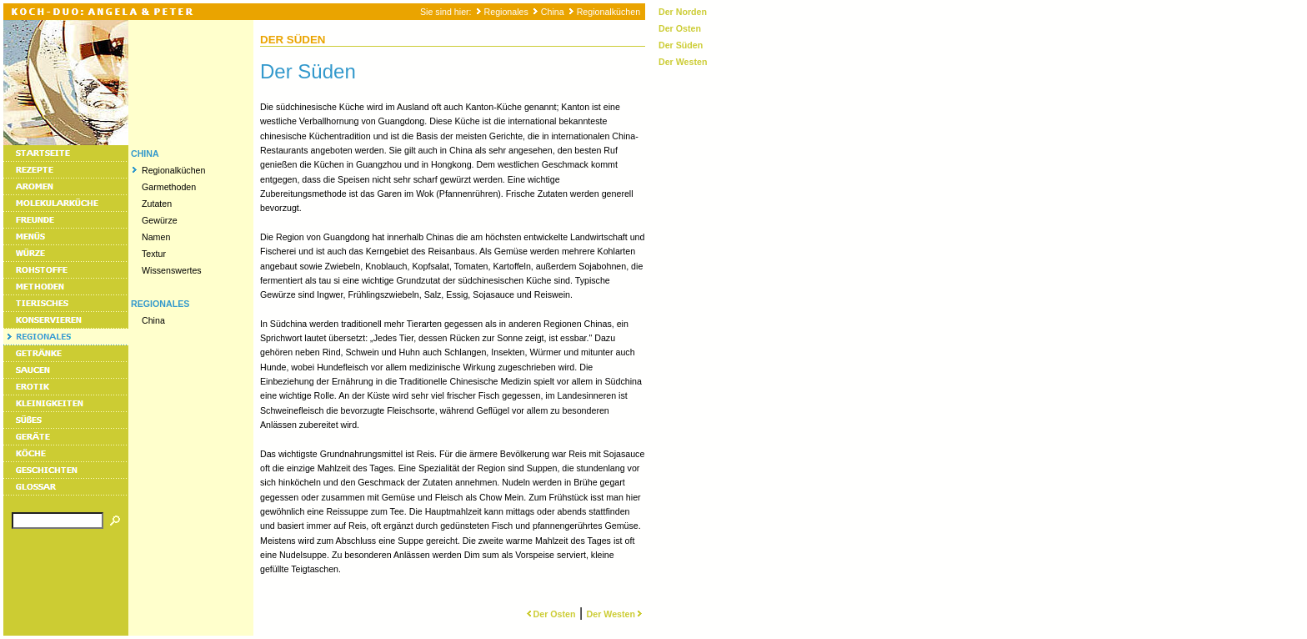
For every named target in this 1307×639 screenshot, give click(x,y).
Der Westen (616, 614)
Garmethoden (169, 187)
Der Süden (681, 45)
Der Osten (549, 614)
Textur (154, 254)
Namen (156, 237)
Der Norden (683, 12)
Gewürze (160, 220)
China (552, 12)
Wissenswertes (172, 270)
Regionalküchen (608, 12)
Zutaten (157, 204)
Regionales (506, 12)
